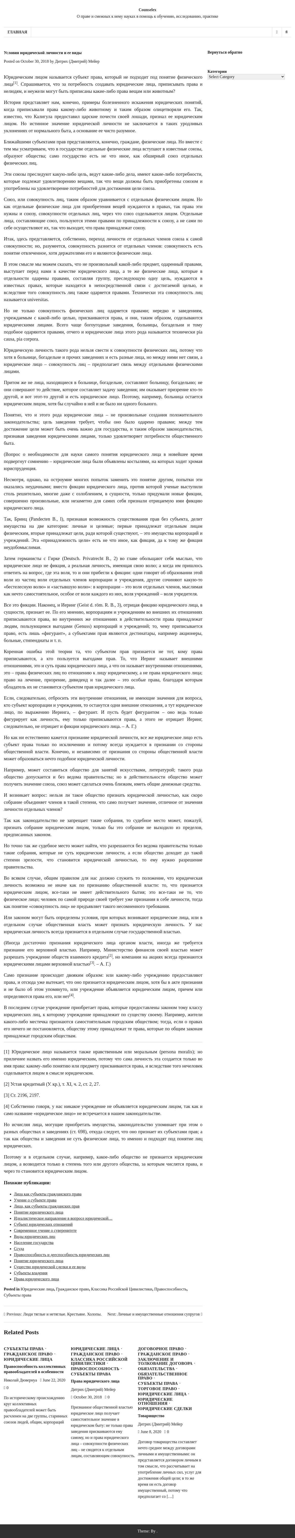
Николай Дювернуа (20, 1380)
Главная (17, 32)
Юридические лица (37, 1289)
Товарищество (151, 1416)
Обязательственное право (163, 1376)
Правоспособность (170, 1289)
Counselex (147, 10)
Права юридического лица (95, 1381)
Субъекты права (17, 1295)
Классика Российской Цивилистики (121, 1289)
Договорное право (161, 1349)
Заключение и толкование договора (165, 1361)
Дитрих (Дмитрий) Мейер (77, 61)
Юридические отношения (155, 1401)
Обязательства (156, 1369)
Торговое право (157, 1389)
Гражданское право (72, 1289)
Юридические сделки (165, 1409)
